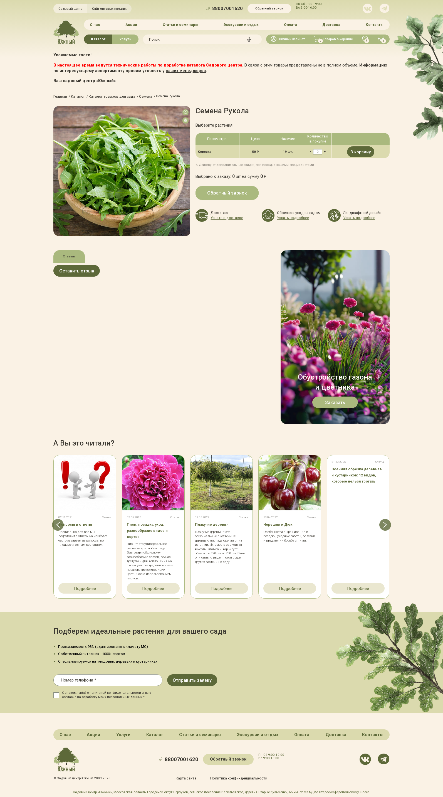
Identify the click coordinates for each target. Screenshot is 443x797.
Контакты (374, 24)
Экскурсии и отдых (241, 24)
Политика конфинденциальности (238, 776)
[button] (53, 525)
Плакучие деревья (215, 523)
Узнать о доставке (225, 215)
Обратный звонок (269, 8)
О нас (96, 24)
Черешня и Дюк (281, 523)
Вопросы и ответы (79, 523)
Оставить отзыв (85, 271)
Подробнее (85, 587)
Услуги (125, 38)
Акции (132, 24)
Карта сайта (188, 776)
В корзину (360, 150)
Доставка (331, 24)
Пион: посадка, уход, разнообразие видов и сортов (152, 529)
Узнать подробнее (291, 215)
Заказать (335, 401)
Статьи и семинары (181, 24)
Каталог (98, 38)
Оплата (290, 24)
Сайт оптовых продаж (109, 9)
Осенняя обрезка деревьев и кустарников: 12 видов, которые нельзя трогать (357, 480)
